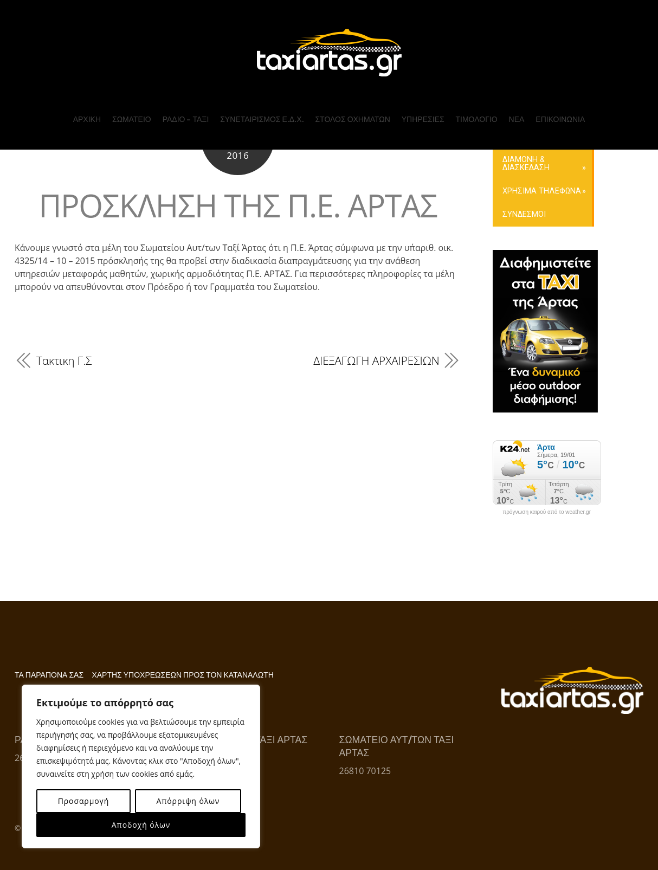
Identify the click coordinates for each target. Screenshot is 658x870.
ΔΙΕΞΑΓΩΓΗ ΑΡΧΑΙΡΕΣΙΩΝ (376, 360)
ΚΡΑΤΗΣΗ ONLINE (570, 170)
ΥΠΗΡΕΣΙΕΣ (422, 113)
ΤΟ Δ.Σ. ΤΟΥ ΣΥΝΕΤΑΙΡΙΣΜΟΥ (256, 154)
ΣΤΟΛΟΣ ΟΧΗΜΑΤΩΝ (352, 113)
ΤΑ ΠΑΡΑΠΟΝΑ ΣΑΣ (49, 675)
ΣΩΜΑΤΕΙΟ (133, 113)
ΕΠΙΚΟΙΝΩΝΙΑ (558, 113)
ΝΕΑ (515, 113)
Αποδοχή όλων (141, 825)
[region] (141, 766)
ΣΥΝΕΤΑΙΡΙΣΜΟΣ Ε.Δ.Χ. (262, 113)
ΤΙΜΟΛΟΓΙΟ (475, 113)
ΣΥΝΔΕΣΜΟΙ (524, 214)
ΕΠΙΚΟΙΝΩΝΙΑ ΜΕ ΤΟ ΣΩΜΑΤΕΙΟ (575, 159)
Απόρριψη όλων (188, 801)
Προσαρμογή (83, 801)
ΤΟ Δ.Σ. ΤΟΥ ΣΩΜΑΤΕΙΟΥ (162, 154)
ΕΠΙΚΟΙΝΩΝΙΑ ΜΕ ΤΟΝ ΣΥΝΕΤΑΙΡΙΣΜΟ (578, 146)
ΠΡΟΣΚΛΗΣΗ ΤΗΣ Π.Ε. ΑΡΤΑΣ (237, 205)
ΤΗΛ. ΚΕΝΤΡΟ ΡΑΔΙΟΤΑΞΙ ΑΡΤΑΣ (583, 133)
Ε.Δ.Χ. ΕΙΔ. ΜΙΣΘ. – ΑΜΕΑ (365, 138)
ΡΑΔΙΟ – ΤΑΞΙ (187, 113)
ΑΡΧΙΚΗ (88, 113)
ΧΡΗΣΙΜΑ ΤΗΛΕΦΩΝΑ (541, 191)
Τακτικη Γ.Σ (64, 360)
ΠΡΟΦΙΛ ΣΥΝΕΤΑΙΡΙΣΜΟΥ (270, 130)
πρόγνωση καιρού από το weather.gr (546, 512)
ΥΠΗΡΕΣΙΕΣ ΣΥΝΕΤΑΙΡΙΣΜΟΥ (256, 140)
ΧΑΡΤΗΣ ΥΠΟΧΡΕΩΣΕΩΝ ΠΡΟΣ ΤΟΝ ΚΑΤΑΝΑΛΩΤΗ (182, 675)
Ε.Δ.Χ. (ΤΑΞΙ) (343, 130)
